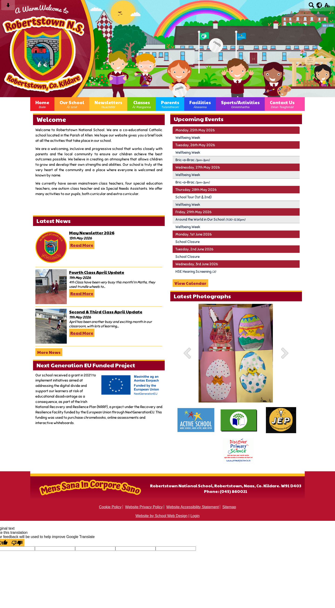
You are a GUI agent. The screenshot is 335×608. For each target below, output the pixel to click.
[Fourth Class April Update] (51, 286)
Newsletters (108, 104)
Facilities (200, 104)
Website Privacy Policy (144, 507)
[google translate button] (319, 5)
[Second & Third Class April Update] (51, 326)
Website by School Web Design (161, 516)
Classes (141, 104)
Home (42, 104)
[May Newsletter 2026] (51, 247)
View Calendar (190, 283)
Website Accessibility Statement (192, 507)
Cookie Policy (110, 507)
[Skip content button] (8, 7)
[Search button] (311, 7)
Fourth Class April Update (96, 272)
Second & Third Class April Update (105, 312)
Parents (170, 104)
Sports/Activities (240, 104)
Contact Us (282, 104)
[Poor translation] (17, 542)
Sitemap (229, 507)
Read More (81, 245)
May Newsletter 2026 (91, 233)
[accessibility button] (327, 7)
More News (48, 352)
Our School (72, 104)
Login (195, 516)
